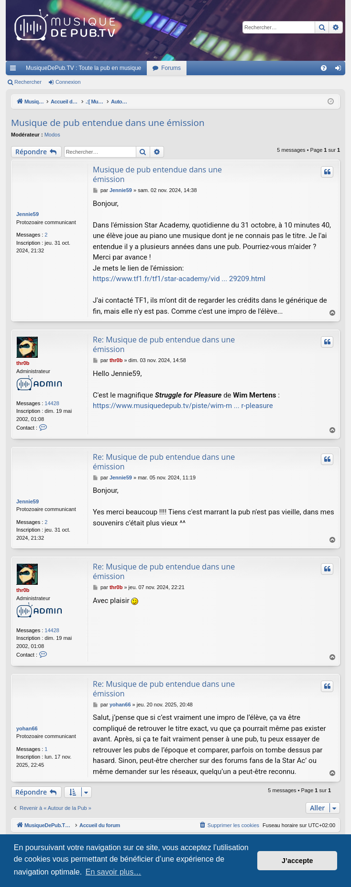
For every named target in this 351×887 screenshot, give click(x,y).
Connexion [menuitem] (340, 70)
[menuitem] (324, 68)
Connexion (68, 82)
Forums (171, 68)
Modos (52, 134)
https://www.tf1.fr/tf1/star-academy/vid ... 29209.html (179, 278)
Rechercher (28, 82)
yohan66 (27, 728)
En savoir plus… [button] (114, 872)
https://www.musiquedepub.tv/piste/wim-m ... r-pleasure (183, 405)
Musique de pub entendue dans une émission (108, 122)
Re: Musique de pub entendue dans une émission (164, 344)
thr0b (23, 363)
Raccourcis (15, 70)
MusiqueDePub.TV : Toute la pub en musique (83, 68)
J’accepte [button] (297, 860)
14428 (51, 403)
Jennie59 (27, 214)
